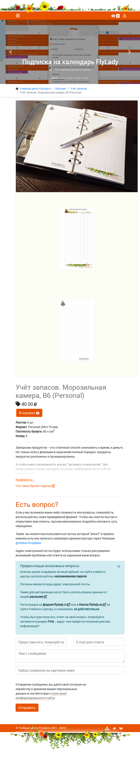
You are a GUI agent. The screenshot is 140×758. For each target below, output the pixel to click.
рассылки (38, 597)
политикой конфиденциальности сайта (41, 695)
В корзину (29, 412)
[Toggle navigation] (17, 15)
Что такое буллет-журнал (35, 486)
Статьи (20, 732)
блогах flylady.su (92, 604)
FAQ (51, 621)
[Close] (118, 566)
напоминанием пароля (71, 576)
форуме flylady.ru (56, 604)
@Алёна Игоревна (28, 543)
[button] (10, 52)
